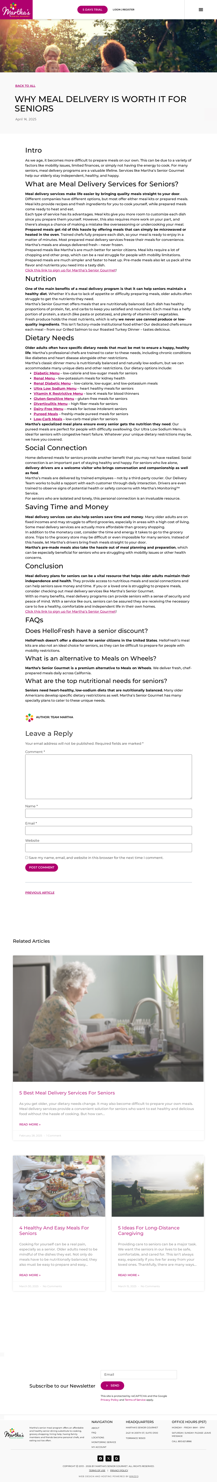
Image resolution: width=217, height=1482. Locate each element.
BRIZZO (133, 1474)
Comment (35, 752)
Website (32, 840)
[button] (201, 9)
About (95, 1427)
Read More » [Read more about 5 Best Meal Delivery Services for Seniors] (29, 1124)
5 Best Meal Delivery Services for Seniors (67, 1092)
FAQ (94, 1431)
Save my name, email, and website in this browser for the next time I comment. (96, 858)
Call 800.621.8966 (182, 1441)
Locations (98, 1436)
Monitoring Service (104, 1440)
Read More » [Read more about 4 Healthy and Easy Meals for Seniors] (29, 1274)
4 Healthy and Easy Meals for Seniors (54, 1230)
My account (99, 1445)
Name (31, 806)
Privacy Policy (110, 1399)
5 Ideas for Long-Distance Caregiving (148, 1230)
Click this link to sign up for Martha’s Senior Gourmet (70, 270)
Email (31, 823)
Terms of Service (135, 1399)
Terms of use (97, 1468)
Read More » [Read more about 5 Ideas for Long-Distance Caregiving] (128, 1274)
